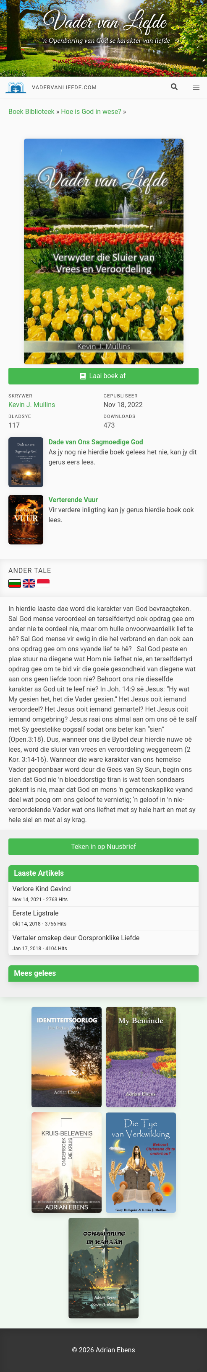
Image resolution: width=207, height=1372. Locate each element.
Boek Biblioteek (31, 112)
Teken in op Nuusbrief (103, 847)
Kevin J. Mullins (31, 405)
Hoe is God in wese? (91, 112)
